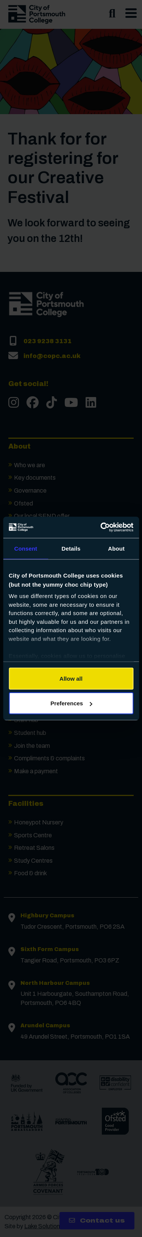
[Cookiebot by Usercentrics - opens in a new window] (101, 527)
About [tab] (116, 548)
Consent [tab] (25, 548)
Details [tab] (71, 548)
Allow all (71, 678)
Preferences (71, 703)
